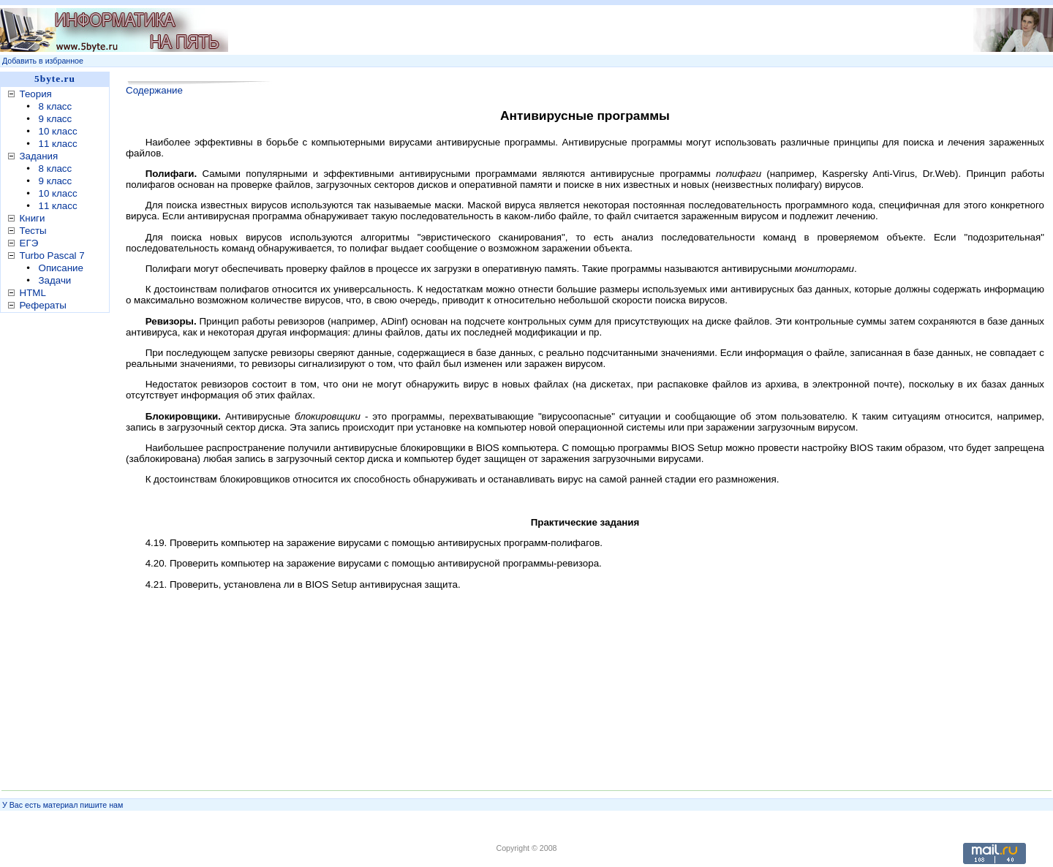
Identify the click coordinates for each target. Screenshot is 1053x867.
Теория (36, 93)
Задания (39, 156)
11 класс (58, 143)
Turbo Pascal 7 (52, 255)
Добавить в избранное (42, 60)
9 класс (55, 118)
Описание (61, 267)
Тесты (33, 230)
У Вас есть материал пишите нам (62, 804)
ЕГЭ (29, 243)
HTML (33, 292)
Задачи (55, 280)
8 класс (55, 106)
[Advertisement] (58, 547)
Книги (32, 218)
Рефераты (43, 305)
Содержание (154, 90)
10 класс (58, 131)
